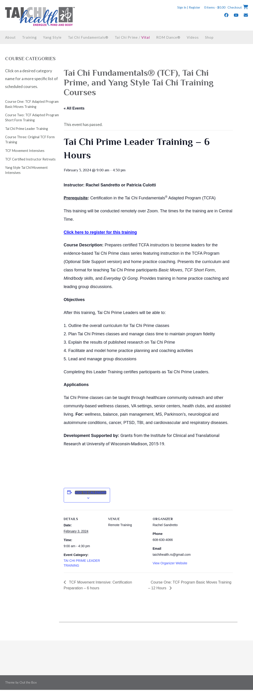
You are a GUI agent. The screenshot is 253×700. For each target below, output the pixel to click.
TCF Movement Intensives (24, 151)
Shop (209, 37)
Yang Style (52, 37)
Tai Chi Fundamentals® (88, 37)
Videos (193, 37)
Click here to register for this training (100, 232)
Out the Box (28, 682)
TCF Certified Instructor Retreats (30, 159)
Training (29, 37)
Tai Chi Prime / (132, 37)
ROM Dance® (168, 37)
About (10, 37)
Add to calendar (90, 492)
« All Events (74, 108)
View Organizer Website (170, 563)
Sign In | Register (187, 7)
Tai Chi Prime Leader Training (26, 129)
